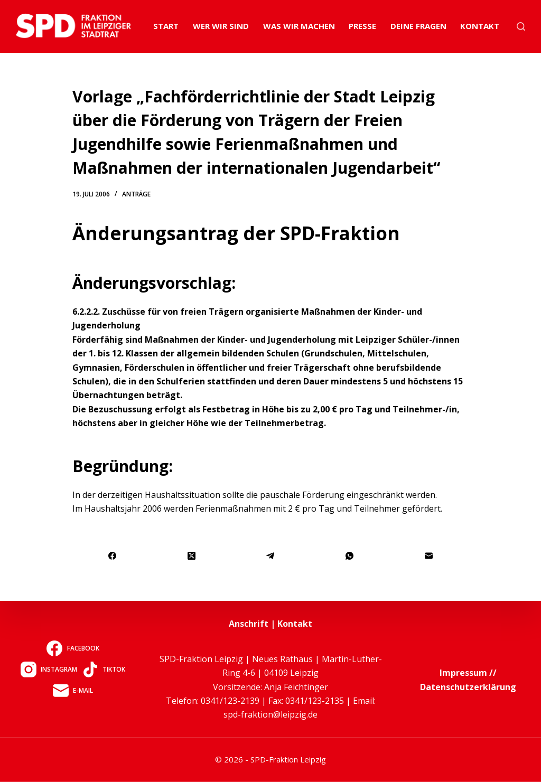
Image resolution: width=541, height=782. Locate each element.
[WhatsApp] (349, 555)
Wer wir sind (221, 26)
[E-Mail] (429, 555)
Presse (362, 26)
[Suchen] (521, 26)
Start (166, 26)
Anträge (136, 194)
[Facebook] (112, 555)
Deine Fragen (418, 26)
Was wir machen (299, 26)
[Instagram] (49, 669)
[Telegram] (271, 555)
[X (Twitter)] (191, 555)
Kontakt (479, 26)
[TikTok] (103, 669)
